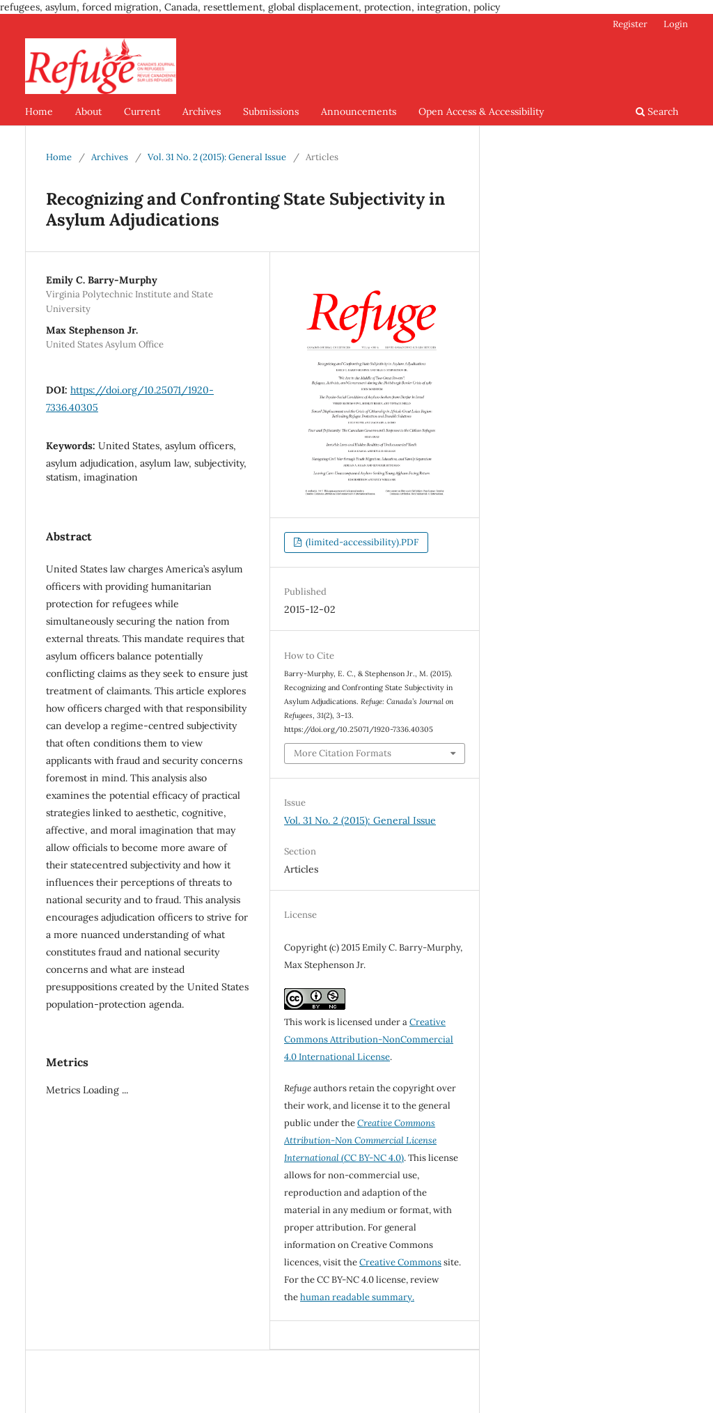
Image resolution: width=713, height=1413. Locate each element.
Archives (201, 111)
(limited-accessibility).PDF (361, 542)
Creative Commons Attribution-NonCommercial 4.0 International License (368, 1039)
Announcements (358, 111)
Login (676, 24)
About (88, 111)
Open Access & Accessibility (481, 111)
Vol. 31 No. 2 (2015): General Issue (217, 157)
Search (657, 111)
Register (630, 24)
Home (39, 111)
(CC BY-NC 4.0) (360, 1140)
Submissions (271, 111)
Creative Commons (400, 1262)
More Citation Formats (342, 753)
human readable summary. (357, 1297)
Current (142, 111)
